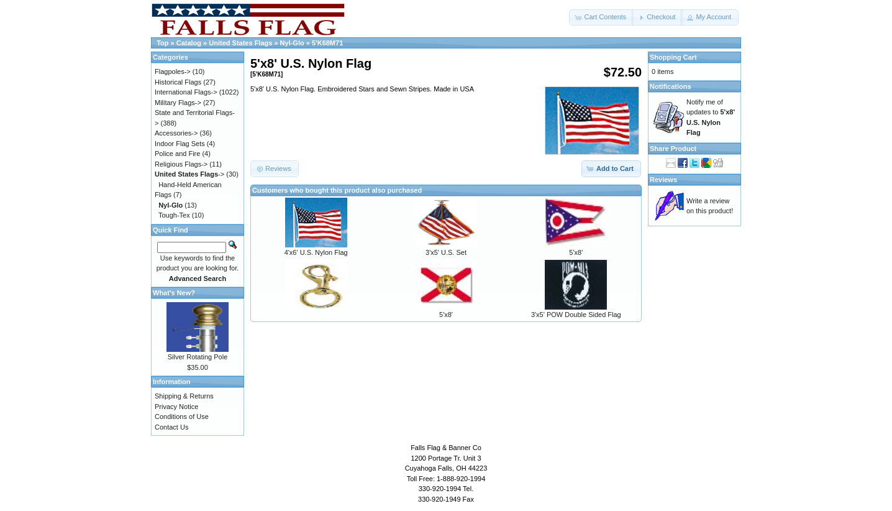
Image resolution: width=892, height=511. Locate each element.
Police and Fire (177, 153)
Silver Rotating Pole (198, 357)
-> (189, 174)
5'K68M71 (327, 43)
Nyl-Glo (292, 43)
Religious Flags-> (181, 164)
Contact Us (171, 427)
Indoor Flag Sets (180, 143)
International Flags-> (186, 92)
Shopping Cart (673, 57)
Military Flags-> (178, 102)
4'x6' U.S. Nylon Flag (316, 252)
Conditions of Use (182, 416)
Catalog (188, 43)
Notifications (670, 86)
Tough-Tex (174, 215)
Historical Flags (178, 82)
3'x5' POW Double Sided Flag (576, 314)
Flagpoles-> (173, 71)
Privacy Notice (176, 406)
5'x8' (576, 252)
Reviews (663, 179)
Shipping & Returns (184, 396)
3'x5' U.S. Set (446, 252)
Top (162, 43)
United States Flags (240, 43)
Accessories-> (176, 133)
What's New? (174, 293)
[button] (601, 17)
